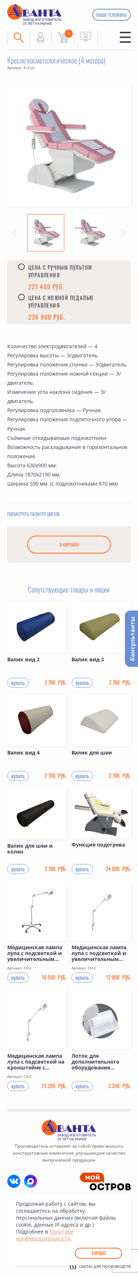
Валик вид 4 (23, 754)
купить (18, 684)
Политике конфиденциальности (44, 1235)
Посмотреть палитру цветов (33, 515)
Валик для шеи (92, 754)
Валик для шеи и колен (30, 850)
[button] (14, 233)
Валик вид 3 (88, 661)
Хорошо (99, 1253)
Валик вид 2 (23, 661)
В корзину (69, 546)
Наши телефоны (111, 15)
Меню (125, 37)
